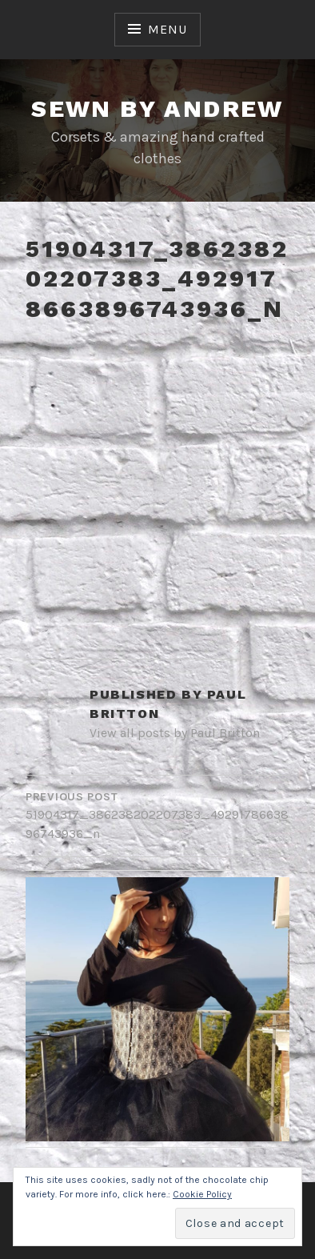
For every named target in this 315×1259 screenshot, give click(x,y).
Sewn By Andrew (157, 108)
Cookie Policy (202, 1194)
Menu (167, 29)
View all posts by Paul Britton (175, 732)
